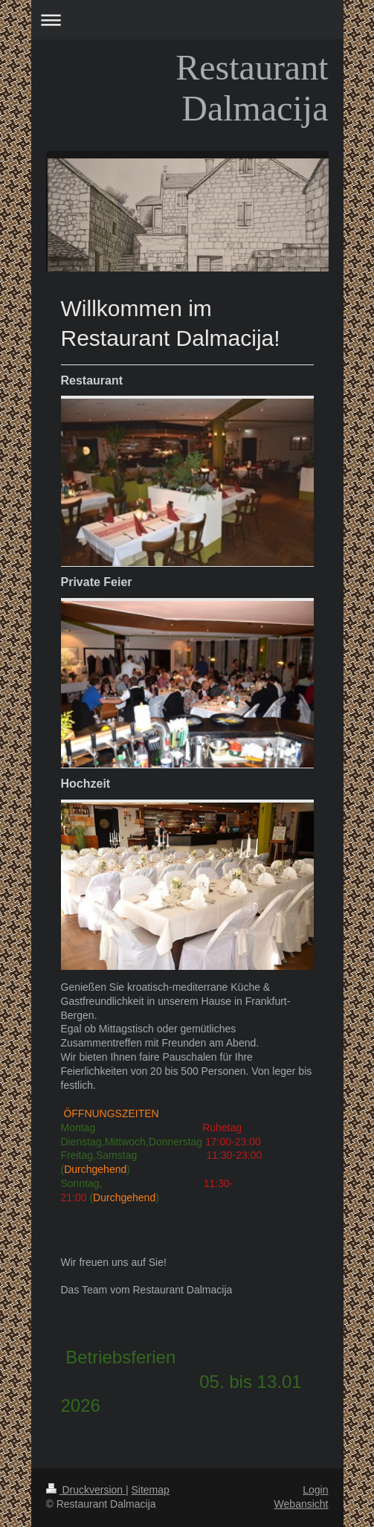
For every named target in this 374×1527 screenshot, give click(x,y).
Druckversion (86, 1490)
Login (315, 1490)
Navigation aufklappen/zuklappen (187, 20)
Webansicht (301, 1504)
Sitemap (151, 1490)
